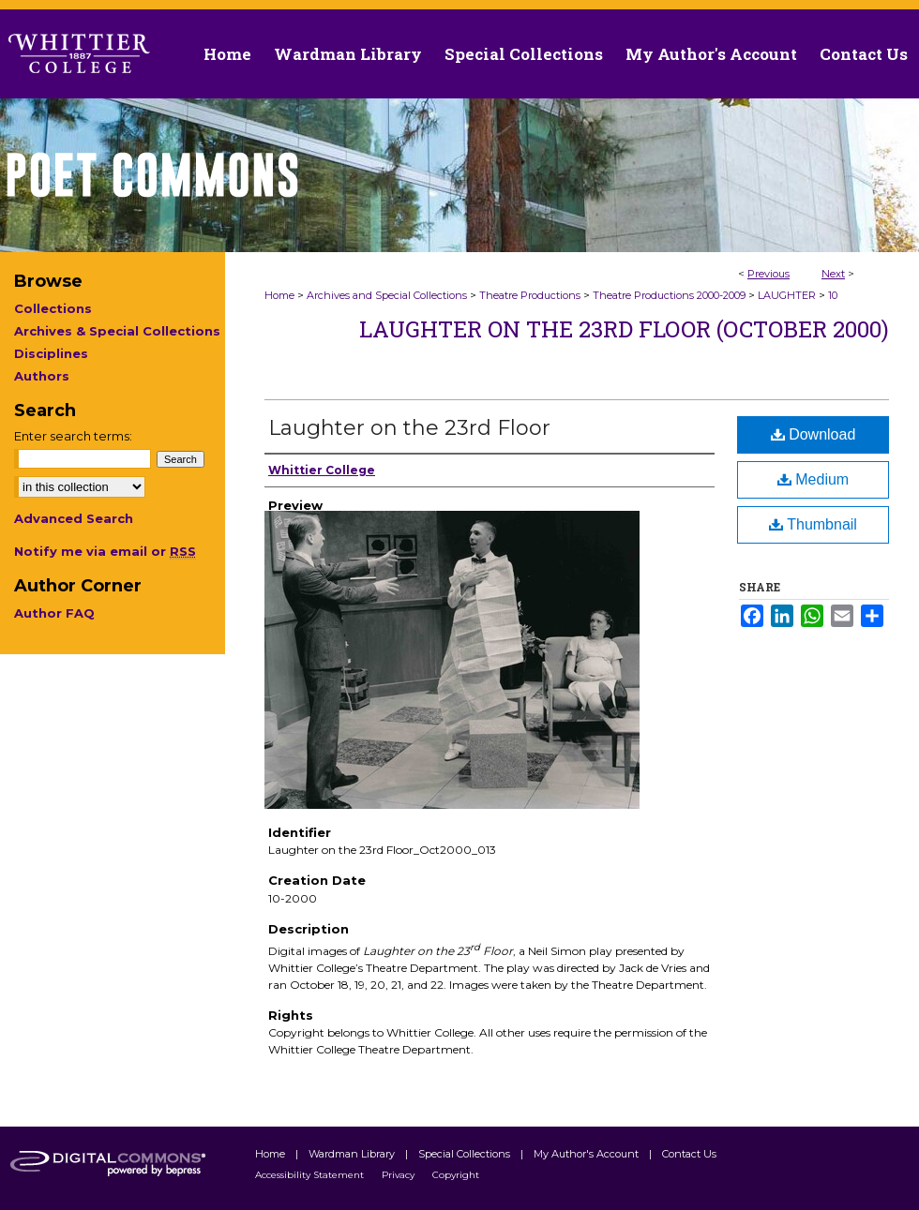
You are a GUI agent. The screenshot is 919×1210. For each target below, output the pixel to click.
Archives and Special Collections (387, 295)
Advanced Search (73, 518)
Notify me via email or (105, 551)
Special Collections (465, 1153)
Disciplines (51, 353)
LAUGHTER (787, 295)
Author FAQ (54, 612)
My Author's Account (587, 1153)
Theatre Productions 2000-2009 (669, 295)
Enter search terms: (73, 435)
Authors (41, 375)
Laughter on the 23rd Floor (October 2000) (624, 329)
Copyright (455, 1175)
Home (279, 295)
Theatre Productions (529, 295)
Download (813, 434)
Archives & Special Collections (117, 330)
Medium (813, 479)
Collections (53, 308)
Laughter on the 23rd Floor (409, 428)
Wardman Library (353, 1153)
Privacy (399, 1175)
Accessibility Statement (311, 1175)
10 (832, 295)
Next (833, 273)
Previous (768, 273)
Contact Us (864, 54)
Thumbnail (813, 524)
